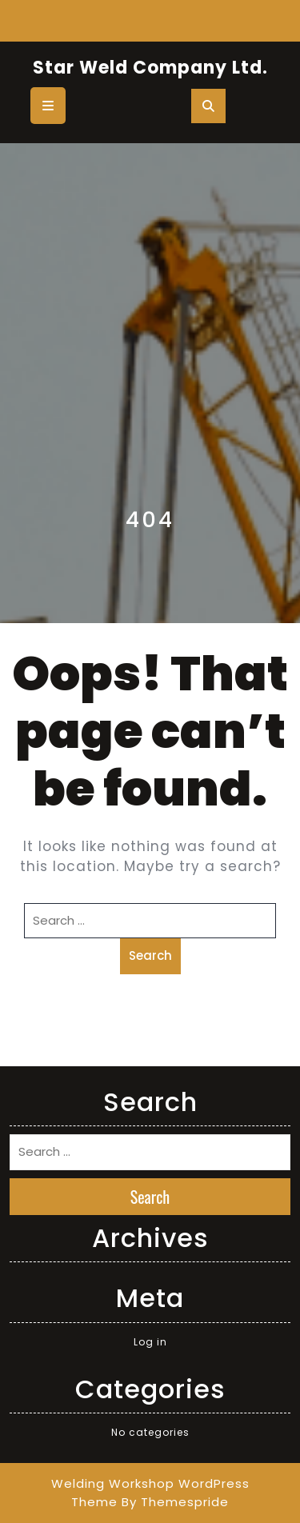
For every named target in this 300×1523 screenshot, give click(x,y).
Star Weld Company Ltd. (150, 67)
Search (150, 955)
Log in (150, 1342)
